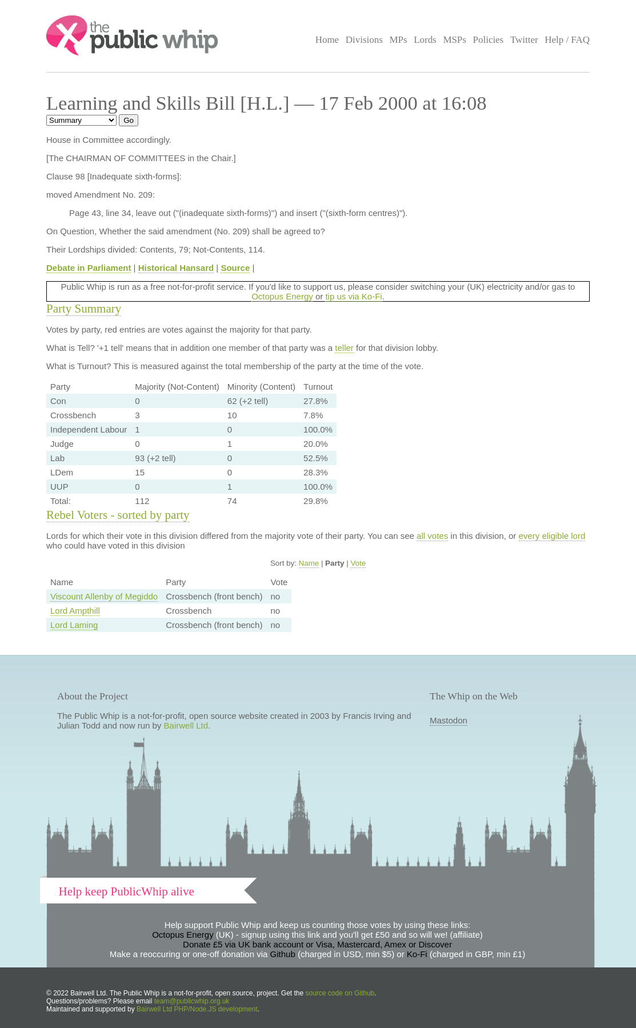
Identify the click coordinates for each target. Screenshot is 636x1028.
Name (309, 563)
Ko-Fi (417, 954)
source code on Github (340, 993)
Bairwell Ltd (186, 725)
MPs (398, 39)
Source (235, 268)
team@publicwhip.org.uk (192, 1001)
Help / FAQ (567, 39)
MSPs (454, 39)
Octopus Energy (282, 296)
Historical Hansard (176, 268)
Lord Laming (74, 625)
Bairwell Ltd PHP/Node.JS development (197, 1009)
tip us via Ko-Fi (353, 296)
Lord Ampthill (75, 610)
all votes (432, 536)
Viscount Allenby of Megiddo (104, 596)
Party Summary (83, 308)
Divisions (364, 39)
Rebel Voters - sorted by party (118, 515)
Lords (425, 39)
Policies (488, 39)
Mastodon (448, 720)
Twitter (524, 39)
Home (327, 39)
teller (344, 348)
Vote (358, 563)
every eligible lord (552, 536)
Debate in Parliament (88, 268)
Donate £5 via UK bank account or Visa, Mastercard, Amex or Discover (317, 944)
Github (282, 954)
